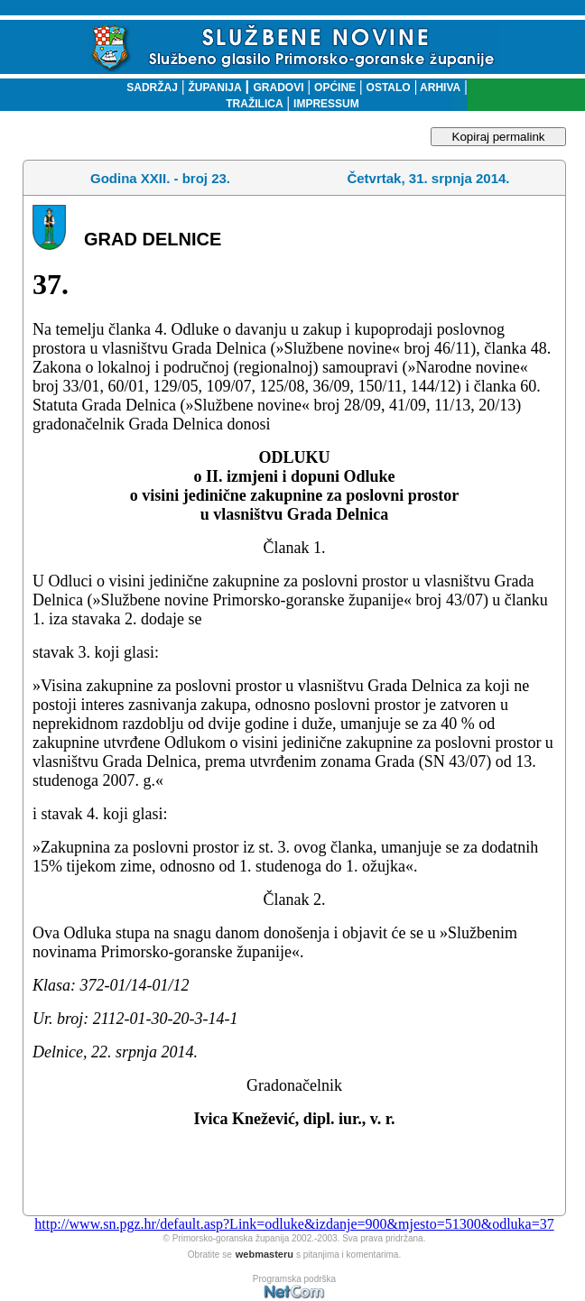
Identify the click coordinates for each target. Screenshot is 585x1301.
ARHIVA (438, 87)
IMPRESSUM (326, 103)
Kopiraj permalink (498, 136)
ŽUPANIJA (214, 87)
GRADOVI (279, 87)
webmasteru (264, 1254)
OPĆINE (335, 87)
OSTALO (389, 87)
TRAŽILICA (254, 103)
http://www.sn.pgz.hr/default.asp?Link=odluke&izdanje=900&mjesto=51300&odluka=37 (293, 1224)
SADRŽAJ (147, 87)
